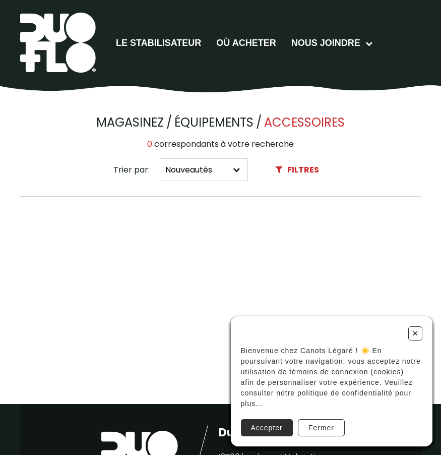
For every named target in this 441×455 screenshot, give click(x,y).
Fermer (321, 428)
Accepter (267, 428)
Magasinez (130, 122)
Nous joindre (325, 43)
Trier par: (131, 170)
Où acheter (246, 43)
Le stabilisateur (158, 43)
